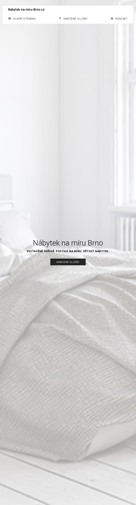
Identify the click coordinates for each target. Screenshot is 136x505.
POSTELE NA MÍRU (68, 251)
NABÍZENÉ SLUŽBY (76, 18)
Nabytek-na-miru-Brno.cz (26, 9)
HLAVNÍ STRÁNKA (24, 18)
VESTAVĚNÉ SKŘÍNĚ (40, 251)
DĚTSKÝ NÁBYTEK (96, 251)
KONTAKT (121, 18)
